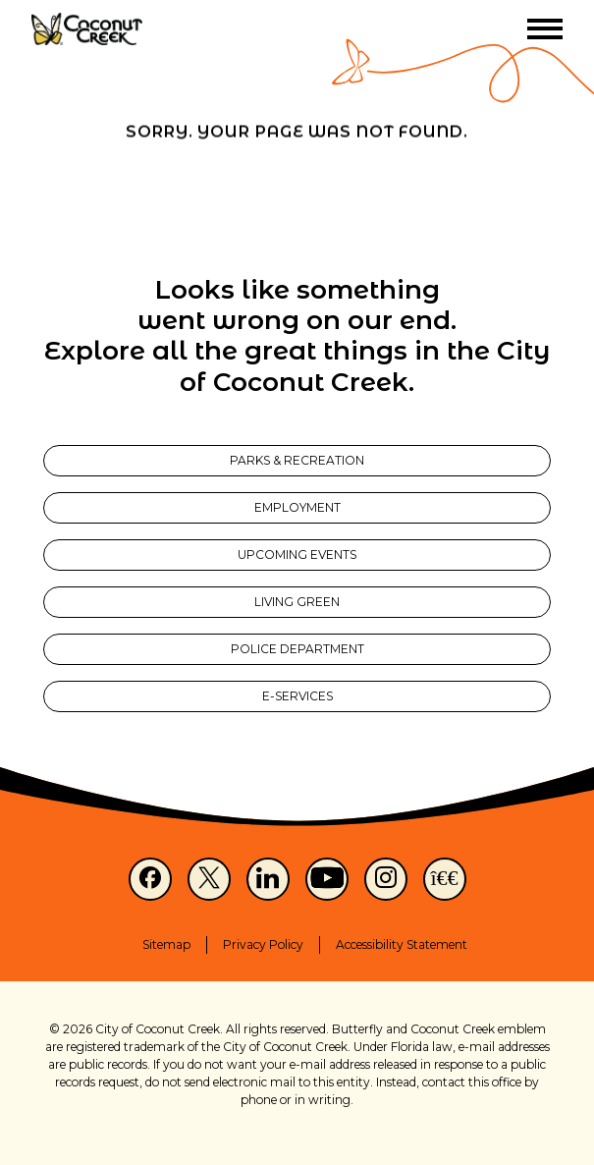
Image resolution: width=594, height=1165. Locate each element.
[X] (209, 879)
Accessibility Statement (401, 944)
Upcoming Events (297, 554)
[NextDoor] (444, 879)
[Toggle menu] (545, 29)
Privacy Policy (263, 944)
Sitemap (166, 944)
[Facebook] (150, 879)
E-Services (297, 696)
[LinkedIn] (268, 879)
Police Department (297, 648)
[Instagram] (385, 879)
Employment (297, 507)
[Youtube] (327, 879)
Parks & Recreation (297, 460)
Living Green (297, 601)
